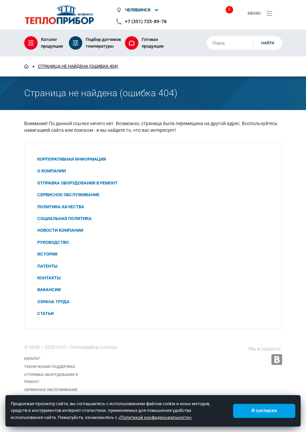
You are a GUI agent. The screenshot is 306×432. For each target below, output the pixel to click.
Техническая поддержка (49, 367)
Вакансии (49, 289)
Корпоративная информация (71, 159)
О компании (51, 170)
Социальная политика (64, 218)
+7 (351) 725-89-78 (146, 21)
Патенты (47, 266)
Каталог (32, 359)
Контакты (48, 277)
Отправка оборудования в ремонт (77, 182)
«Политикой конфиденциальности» (155, 417)
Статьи (45, 313)
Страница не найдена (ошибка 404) (78, 66)
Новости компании (60, 230)
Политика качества (60, 206)
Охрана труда (53, 301)
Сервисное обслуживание (68, 194)
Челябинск (137, 9)
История (47, 254)
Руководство (53, 242)
